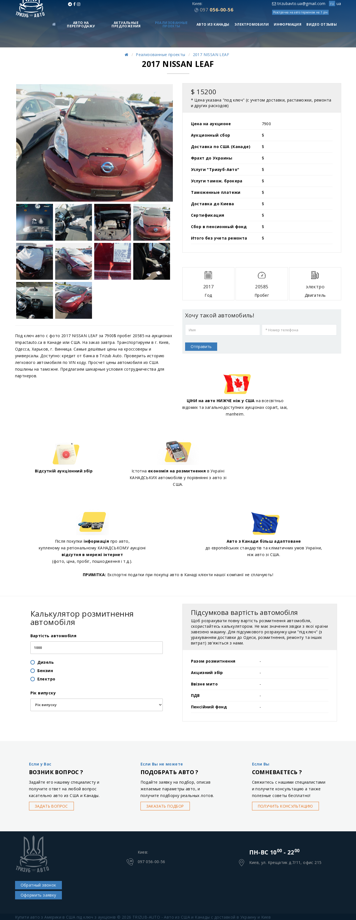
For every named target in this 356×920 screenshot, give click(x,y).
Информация (287, 24)
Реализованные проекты (171, 24)
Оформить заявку (38, 895)
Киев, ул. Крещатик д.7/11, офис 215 (285, 862)
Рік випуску (43, 693)
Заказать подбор (166, 806)
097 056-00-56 (151, 862)
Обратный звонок (38, 885)
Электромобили (251, 24)
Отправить (201, 346)
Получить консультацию (287, 806)
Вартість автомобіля (53, 635)
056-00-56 (217, 9)
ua (338, 3)
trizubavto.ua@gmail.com (299, 3)
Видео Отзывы (321, 24)
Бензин (45, 670)
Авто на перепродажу (81, 24)
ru (332, 3)
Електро (46, 679)
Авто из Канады (213, 24)
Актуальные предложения (126, 24)
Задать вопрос (52, 806)
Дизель (45, 662)
